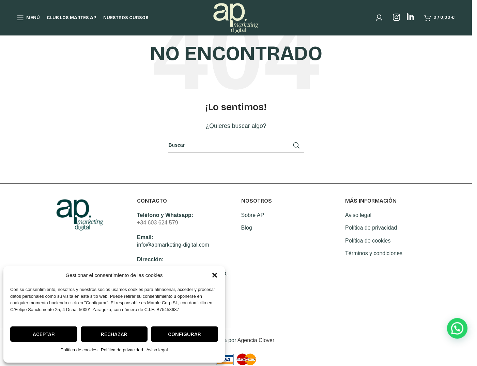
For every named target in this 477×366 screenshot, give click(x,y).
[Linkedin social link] (410, 18)
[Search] (236, 145)
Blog (246, 228)
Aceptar (44, 334)
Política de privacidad (122, 349)
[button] (214, 275)
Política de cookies (79, 349)
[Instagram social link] (396, 18)
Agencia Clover (256, 340)
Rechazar (114, 334)
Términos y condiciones (373, 253)
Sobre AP (252, 215)
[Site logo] (236, 17)
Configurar (184, 334)
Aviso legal (157, 349)
